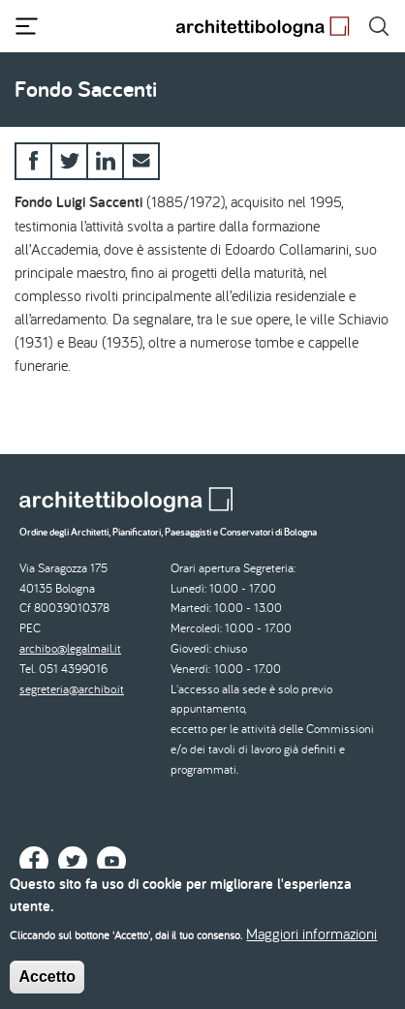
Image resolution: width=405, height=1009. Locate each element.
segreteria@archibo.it (71, 689)
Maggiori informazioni (311, 941)
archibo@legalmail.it (70, 648)
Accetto (47, 984)
